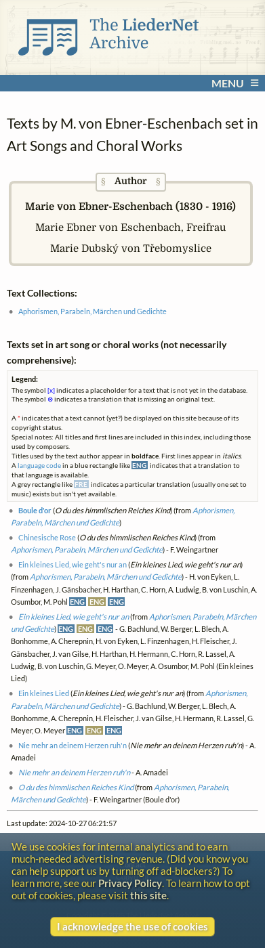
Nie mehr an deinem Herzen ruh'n (72, 745)
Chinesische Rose (47, 537)
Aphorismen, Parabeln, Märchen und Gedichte (92, 311)
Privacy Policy (130, 883)
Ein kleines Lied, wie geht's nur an (72, 564)
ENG (77, 601)
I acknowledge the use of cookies (132, 926)
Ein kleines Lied (43, 693)
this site (148, 895)
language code (39, 465)
